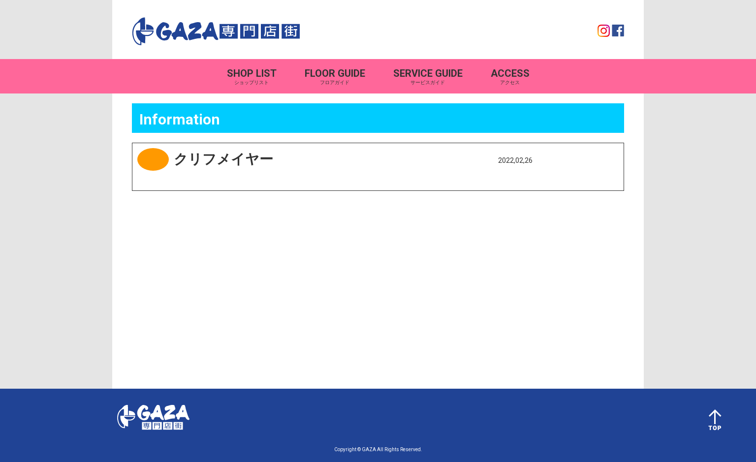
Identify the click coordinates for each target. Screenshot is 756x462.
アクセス (510, 76)
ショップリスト (252, 76)
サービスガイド (428, 76)
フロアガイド (335, 76)
